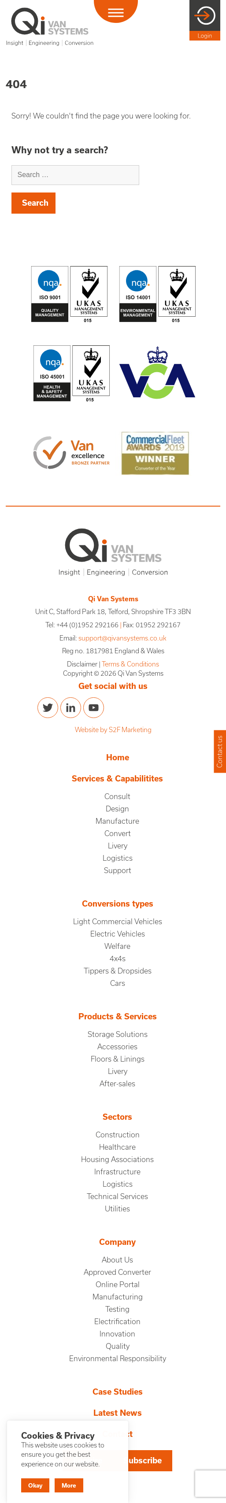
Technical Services (117, 1196)
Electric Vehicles (117, 934)
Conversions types (117, 903)
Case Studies (118, 1391)
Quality (118, 1346)
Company (117, 1242)
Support (117, 870)
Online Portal (118, 1284)
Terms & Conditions (130, 664)
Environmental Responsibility (117, 1358)
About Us (117, 1260)
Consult (117, 796)
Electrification (117, 1321)
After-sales (117, 1084)
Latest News (117, 1413)
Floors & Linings (117, 1059)
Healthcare (117, 1147)
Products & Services (117, 1016)
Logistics (118, 858)
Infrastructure (117, 1172)
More (69, 1485)
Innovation (117, 1334)
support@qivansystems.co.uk (122, 638)
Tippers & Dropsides (118, 971)
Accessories (117, 1047)
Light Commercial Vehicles (117, 921)
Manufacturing (118, 1297)
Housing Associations (117, 1159)
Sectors (117, 1117)
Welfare (117, 946)
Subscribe (142, 1460)
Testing (117, 1309)
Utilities (117, 1209)
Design (117, 809)
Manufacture (117, 821)
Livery (117, 846)
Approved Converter (117, 1272)
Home (117, 757)
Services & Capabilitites (117, 778)
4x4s (118, 959)
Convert (117, 833)
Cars (117, 983)
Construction (118, 1135)
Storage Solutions (118, 1034)
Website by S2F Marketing (113, 729)
